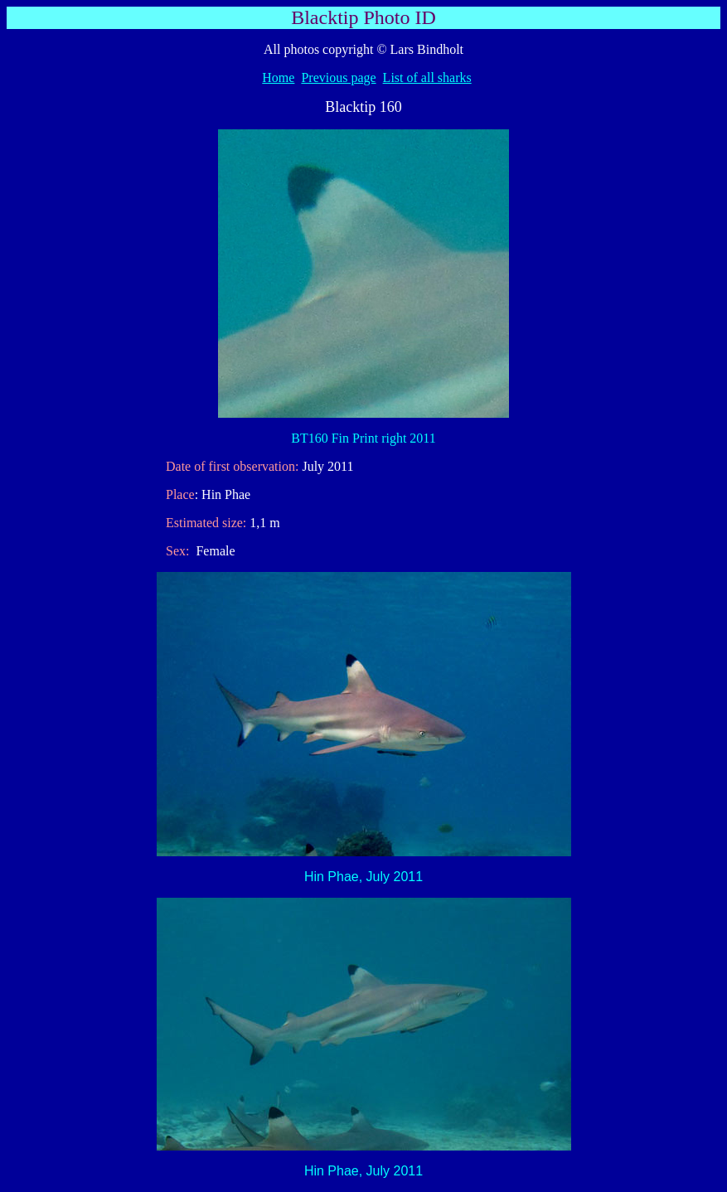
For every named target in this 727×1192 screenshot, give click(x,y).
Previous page (338, 77)
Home (278, 77)
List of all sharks (427, 77)
